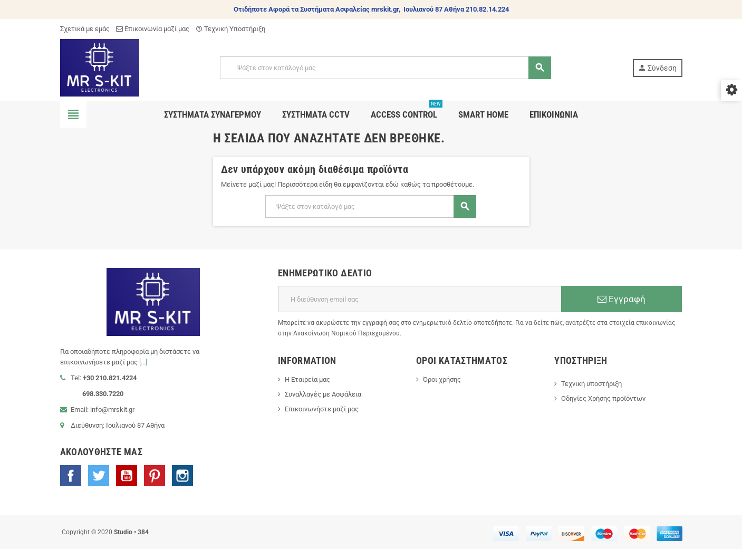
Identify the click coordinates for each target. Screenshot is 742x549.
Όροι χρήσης (442, 379)
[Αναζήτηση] (385, 67)
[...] (143, 362)
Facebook (70, 475)
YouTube (126, 475)
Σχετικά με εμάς (85, 29)
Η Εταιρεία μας (307, 379)
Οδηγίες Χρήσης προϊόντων (603, 398)
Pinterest (154, 475)
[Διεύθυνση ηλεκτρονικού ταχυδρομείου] (419, 299)
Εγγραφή (621, 299)
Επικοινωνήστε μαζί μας (322, 409)
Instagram (182, 475)
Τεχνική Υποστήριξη (230, 29)
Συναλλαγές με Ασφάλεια (323, 394)
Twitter (98, 475)
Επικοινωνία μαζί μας (152, 29)
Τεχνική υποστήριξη (591, 384)
